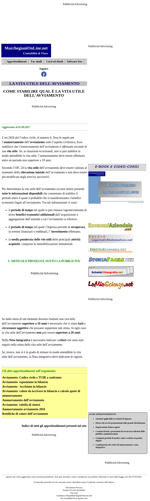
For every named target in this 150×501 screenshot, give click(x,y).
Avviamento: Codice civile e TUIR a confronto (31, 377)
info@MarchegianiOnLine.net (79, 495)
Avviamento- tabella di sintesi (21, 404)
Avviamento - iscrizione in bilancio (24, 386)
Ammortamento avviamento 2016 (23, 409)
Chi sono (74, 493)
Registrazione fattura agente (108, 427)
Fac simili (36, 61)
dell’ (35, 142)
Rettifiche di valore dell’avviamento (25, 413)
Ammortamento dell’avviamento (23, 400)
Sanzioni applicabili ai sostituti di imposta (113, 419)
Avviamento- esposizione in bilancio (25, 382)
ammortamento (14, 142)
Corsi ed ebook (54, 61)
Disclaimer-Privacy (74, 487)
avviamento (52, 146)
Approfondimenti (17, 61)
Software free (74, 61)
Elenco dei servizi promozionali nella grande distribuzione (120, 423)
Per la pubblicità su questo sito (74, 498)
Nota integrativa (41, 356)
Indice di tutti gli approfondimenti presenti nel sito (54, 426)
